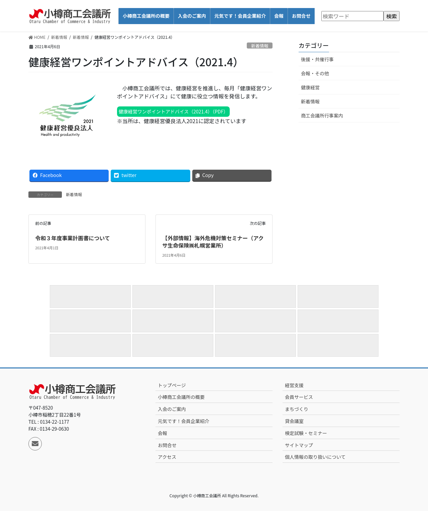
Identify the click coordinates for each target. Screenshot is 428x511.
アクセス (167, 456)
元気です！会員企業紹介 (183, 421)
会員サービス (299, 397)
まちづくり (296, 409)
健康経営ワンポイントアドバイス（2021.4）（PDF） (173, 111)
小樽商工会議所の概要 (181, 397)
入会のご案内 (172, 409)
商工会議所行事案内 (322, 115)
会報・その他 (315, 73)
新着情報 (259, 45)
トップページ (172, 385)
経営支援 (294, 385)
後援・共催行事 (317, 59)
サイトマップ (299, 445)
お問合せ (167, 445)
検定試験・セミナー (306, 433)
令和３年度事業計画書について (72, 238)
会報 (162, 433)
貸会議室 (294, 421)
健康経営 (310, 87)
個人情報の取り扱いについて (315, 456)
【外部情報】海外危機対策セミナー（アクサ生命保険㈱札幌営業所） (212, 241)
